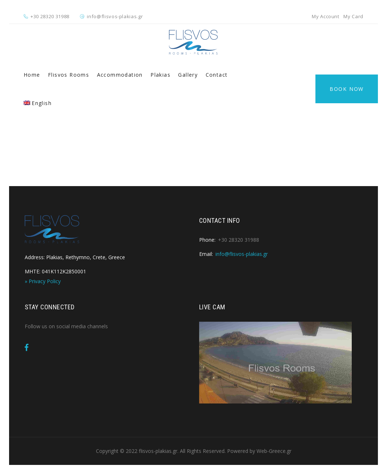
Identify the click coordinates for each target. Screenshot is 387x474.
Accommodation (120, 74)
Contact (217, 74)
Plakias (160, 74)
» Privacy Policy (43, 281)
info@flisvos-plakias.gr (115, 16)
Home (32, 74)
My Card (353, 16)
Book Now (347, 88)
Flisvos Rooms (68, 74)
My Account (325, 16)
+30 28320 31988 (50, 16)
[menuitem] (38, 103)
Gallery (188, 74)
